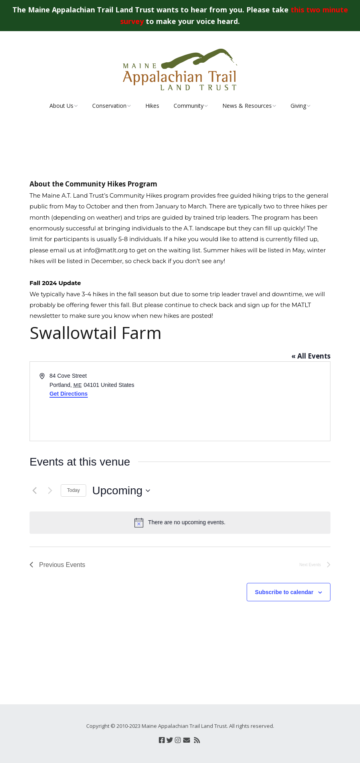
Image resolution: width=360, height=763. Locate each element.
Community (189, 105)
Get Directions (68, 393)
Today (73, 490)
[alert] (180, 522)
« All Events (310, 356)
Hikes (152, 105)
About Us (61, 105)
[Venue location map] (254, 401)
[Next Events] (50, 490)
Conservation (109, 105)
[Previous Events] (34, 490)
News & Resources (247, 105)
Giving (298, 105)
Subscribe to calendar (284, 592)
